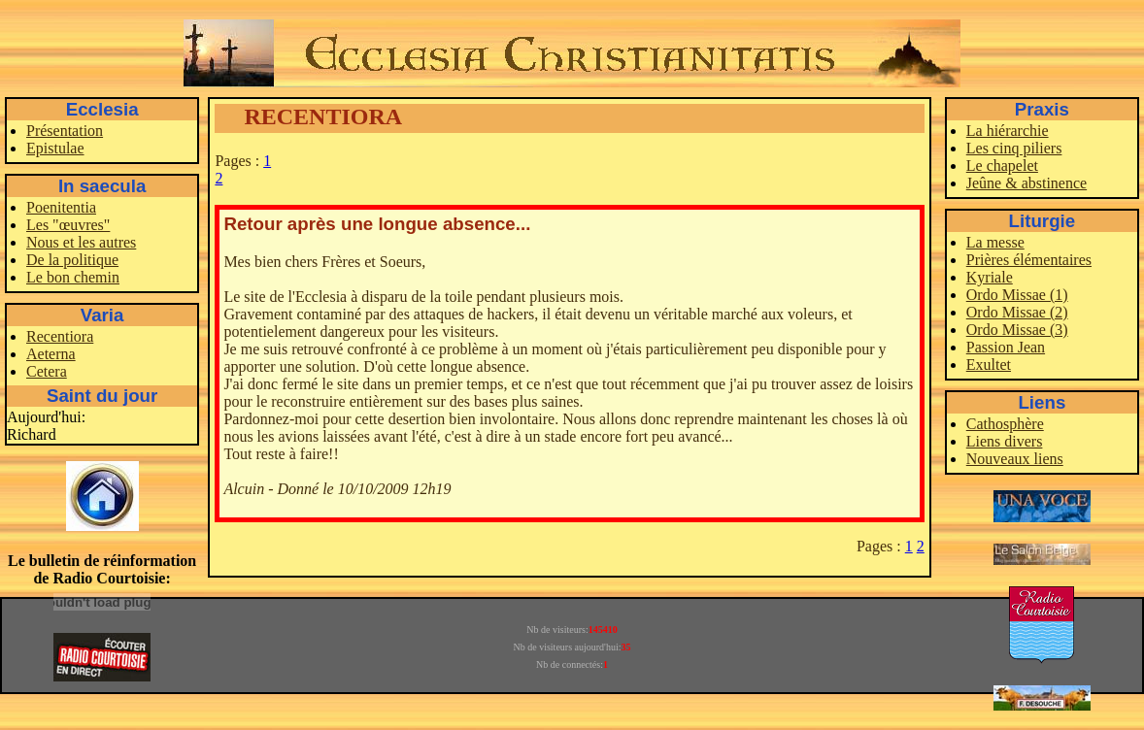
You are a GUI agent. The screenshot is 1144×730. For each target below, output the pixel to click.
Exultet (988, 364)
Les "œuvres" (68, 224)
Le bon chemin (72, 277)
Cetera (46, 371)
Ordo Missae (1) (1017, 294)
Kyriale (989, 277)
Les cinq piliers (1014, 148)
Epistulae (55, 148)
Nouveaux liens (1014, 458)
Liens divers (1004, 441)
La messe (995, 242)
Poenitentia (61, 207)
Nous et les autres (81, 242)
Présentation (64, 130)
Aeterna (51, 354)
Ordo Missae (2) (1017, 312)
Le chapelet (1002, 165)
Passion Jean (1005, 347)
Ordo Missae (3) (1017, 329)
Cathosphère (1005, 423)
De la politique (72, 259)
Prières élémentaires (1029, 259)
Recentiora (59, 336)
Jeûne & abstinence (1026, 183)
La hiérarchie (1007, 130)
